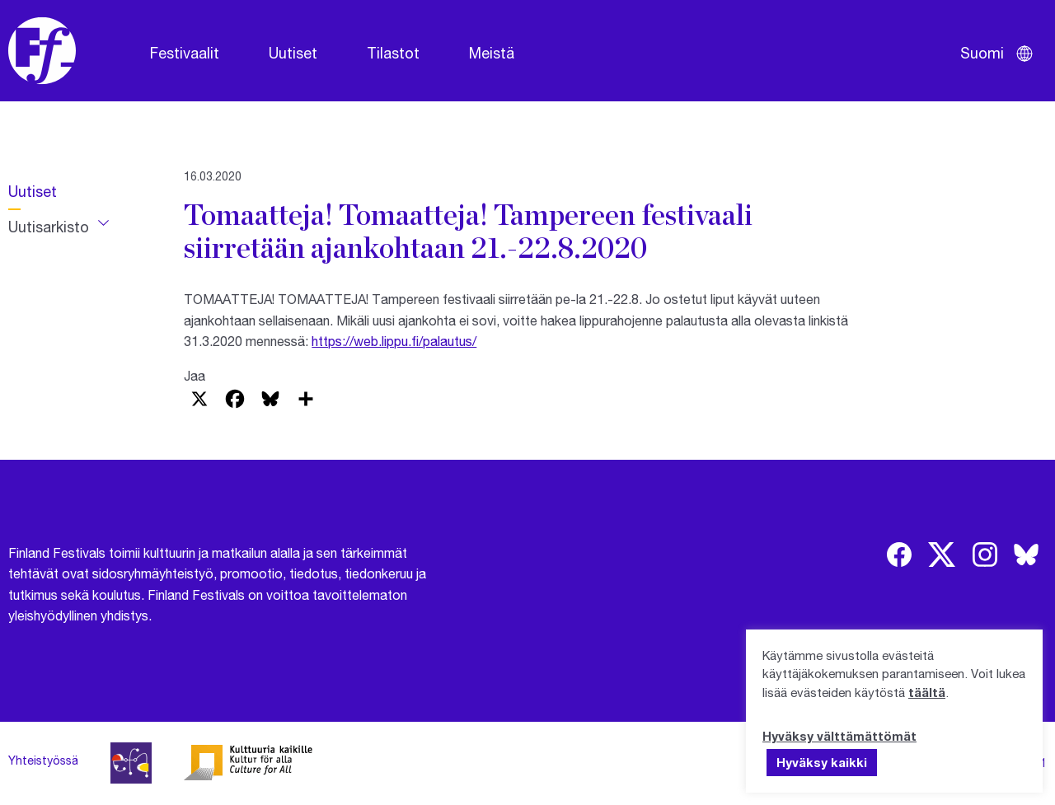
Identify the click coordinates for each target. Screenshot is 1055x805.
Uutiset (293, 53)
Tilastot (393, 53)
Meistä (491, 53)
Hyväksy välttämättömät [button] (839, 735)
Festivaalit (184, 53)
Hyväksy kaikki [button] (821, 762)
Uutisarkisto (48, 227)
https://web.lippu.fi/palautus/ (394, 341)
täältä (926, 692)
